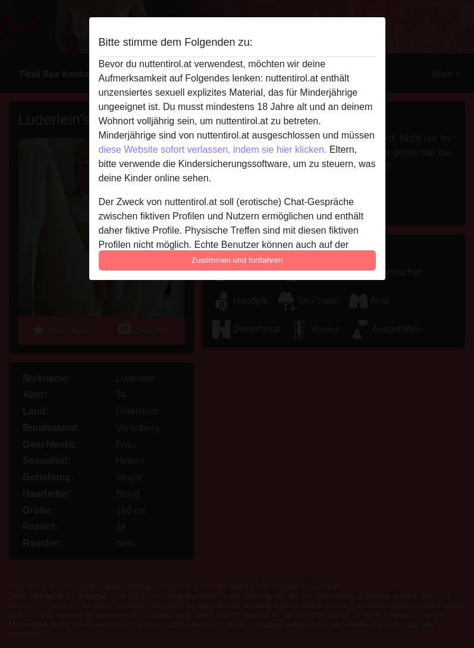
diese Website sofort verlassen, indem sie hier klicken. (213, 149)
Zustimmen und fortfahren (237, 260)
